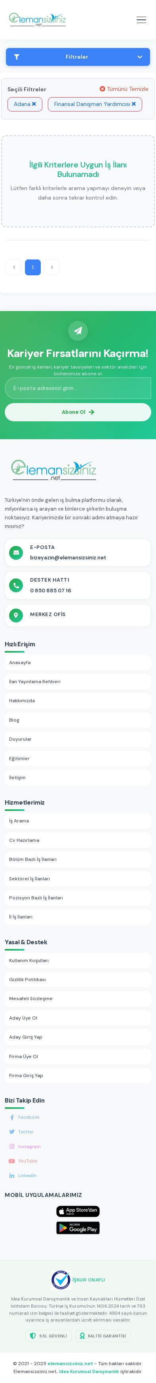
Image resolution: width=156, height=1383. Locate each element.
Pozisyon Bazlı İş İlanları (36, 898)
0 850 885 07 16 (50, 590)
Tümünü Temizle (124, 88)
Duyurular (20, 739)
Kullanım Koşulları (29, 960)
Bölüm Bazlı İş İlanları (33, 859)
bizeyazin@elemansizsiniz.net (68, 557)
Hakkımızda (22, 700)
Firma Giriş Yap (26, 1075)
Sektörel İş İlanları (29, 879)
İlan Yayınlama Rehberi (35, 681)
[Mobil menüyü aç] (141, 20)
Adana (25, 104)
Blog (14, 720)
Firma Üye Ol (23, 1056)
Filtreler (78, 56)
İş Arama (19, 821)
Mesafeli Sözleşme (31, 998)
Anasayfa (19, 662)
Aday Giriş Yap (25, 1037)
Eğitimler (19, 758)
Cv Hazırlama (24, 840)
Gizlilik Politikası (27, 979)
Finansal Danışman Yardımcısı (95, 104)
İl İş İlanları (20, 917)
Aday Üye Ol (23, 1018)
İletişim (17, 777)
